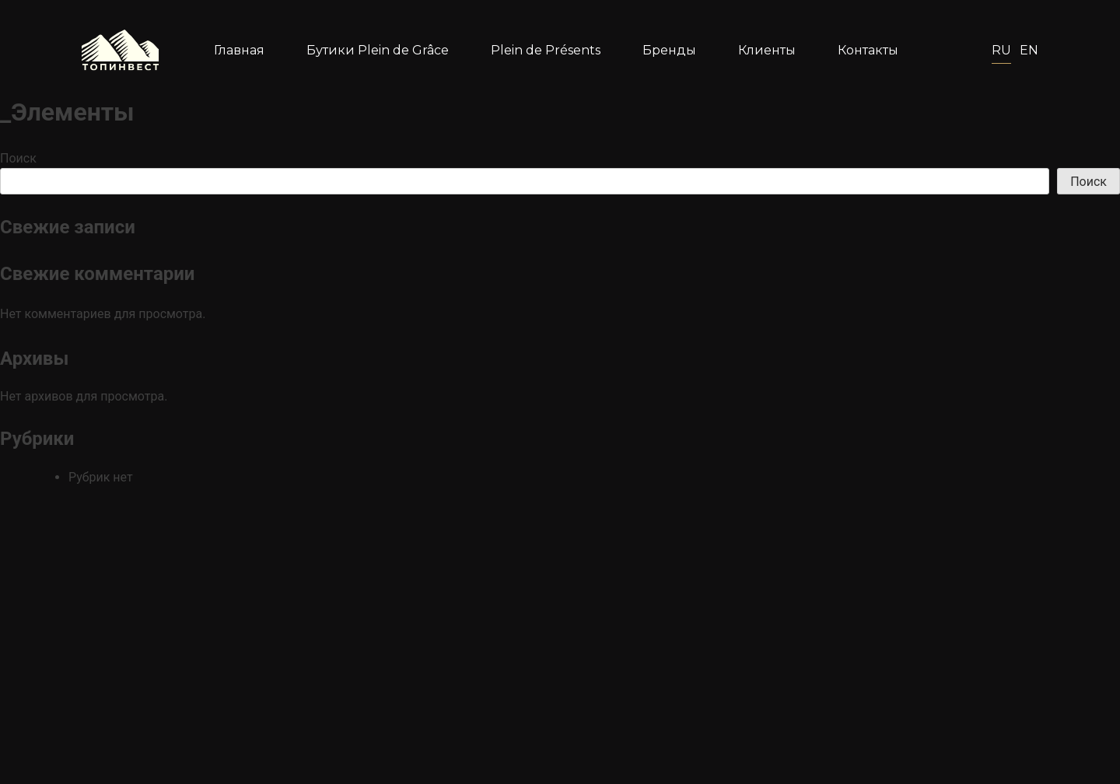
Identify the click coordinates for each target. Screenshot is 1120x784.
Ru (1001, 50)
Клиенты (767, 50)
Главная (239, 50)
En (1029, 50)
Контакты (868, 50)
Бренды (669, 50)
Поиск (18, 158)
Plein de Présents (545, 50)
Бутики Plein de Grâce (377, 50)
